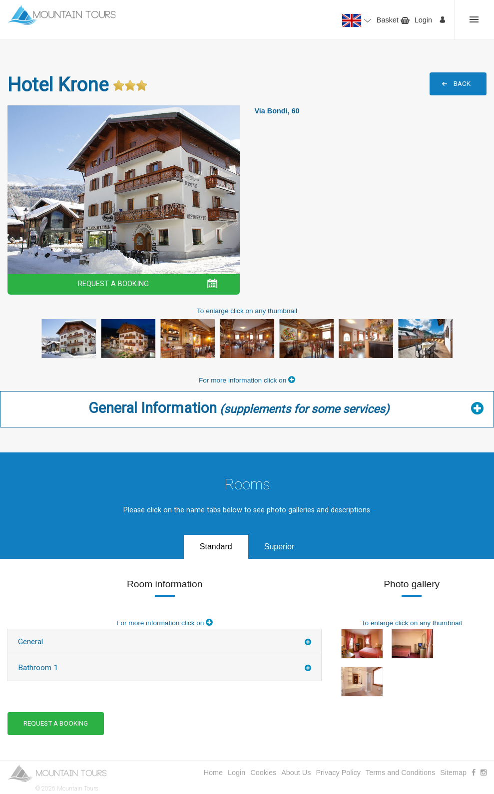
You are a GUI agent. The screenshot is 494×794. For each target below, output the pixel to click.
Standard (216, 546)
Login (423, 20)
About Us (296, 773)
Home (213, 773)
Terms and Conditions (400, 773)
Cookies (263, 773)
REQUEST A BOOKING (113, 284)
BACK (462, 83)
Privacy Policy (338, 773)
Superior (279, 546)
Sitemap (453, 773)
